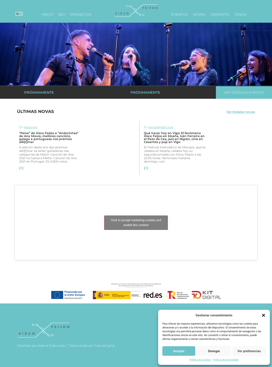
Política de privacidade (226, 359)
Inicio (47, 15)
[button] (263, 315)
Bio (61, 15)
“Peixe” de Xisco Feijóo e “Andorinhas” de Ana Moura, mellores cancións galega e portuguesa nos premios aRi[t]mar (48, 137)
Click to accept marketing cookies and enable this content (136, 222)
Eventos (179, 15)
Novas (199, 15)
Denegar (214, 351)
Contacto (219, 15)
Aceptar (178, 351)
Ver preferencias (249, 351)
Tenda (240, 15)
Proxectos (80, 15)
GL (17, 13)
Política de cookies (200, 359)
